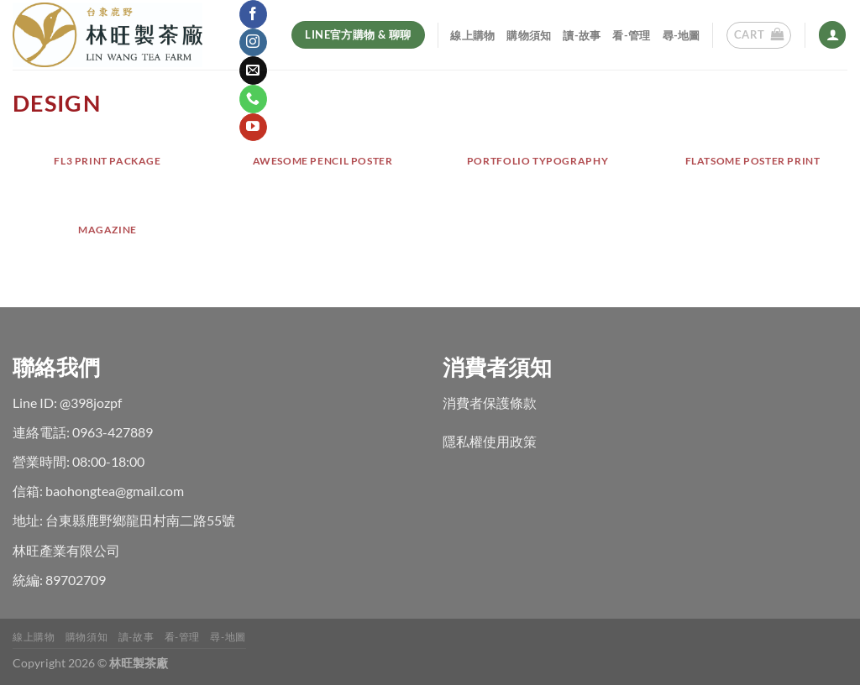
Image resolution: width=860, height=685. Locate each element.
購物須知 (528, 35)
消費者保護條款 (490, 402)
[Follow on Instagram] (253, 43)
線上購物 (472, 35)
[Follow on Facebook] (253, 14)
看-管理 (631, 35)
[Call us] (253, 99)
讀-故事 (581, 35)
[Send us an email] (253, 70)
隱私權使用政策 (490, 441)
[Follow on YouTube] (253, 127)
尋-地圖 (681, 35)
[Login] (832, 35)
